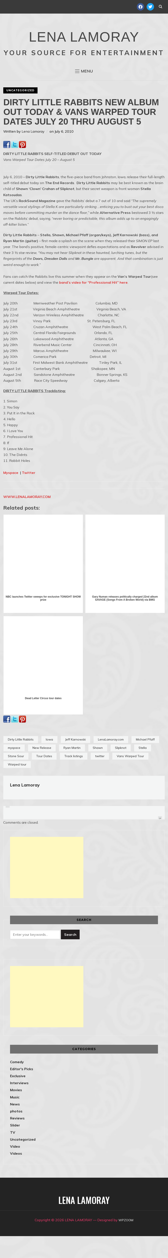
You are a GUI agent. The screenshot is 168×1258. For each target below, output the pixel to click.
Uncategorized (20, 112)
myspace (14, 770)
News (15, 1126)
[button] (84, 93)
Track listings (73, 778)
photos (16, 1133)
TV (12, 1154)
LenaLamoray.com (111, 761)
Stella (143, 770)
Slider (15, 1147)
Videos (16, 1175)
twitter (100, 778)
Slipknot (120, 770)
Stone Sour (16, 778)
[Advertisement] (46, 889)
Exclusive (18, 1098)
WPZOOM (126, 1242)
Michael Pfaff (145, 761)
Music (14, 1119)
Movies (16, 1112)
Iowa (49, 761)
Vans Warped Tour (130, 778)
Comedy (17, 1084)
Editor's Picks (21, 1091)
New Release (42, 770)
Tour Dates (44, 778)
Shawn (98, 770)
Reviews (17, 1140)
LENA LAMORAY (84, 45)
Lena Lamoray (33, 153)
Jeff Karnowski (75, 761)
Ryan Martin (72, 770)
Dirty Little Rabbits (21, 761)
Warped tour (17, 786)
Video (15, 1168)
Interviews (19, 1105)
